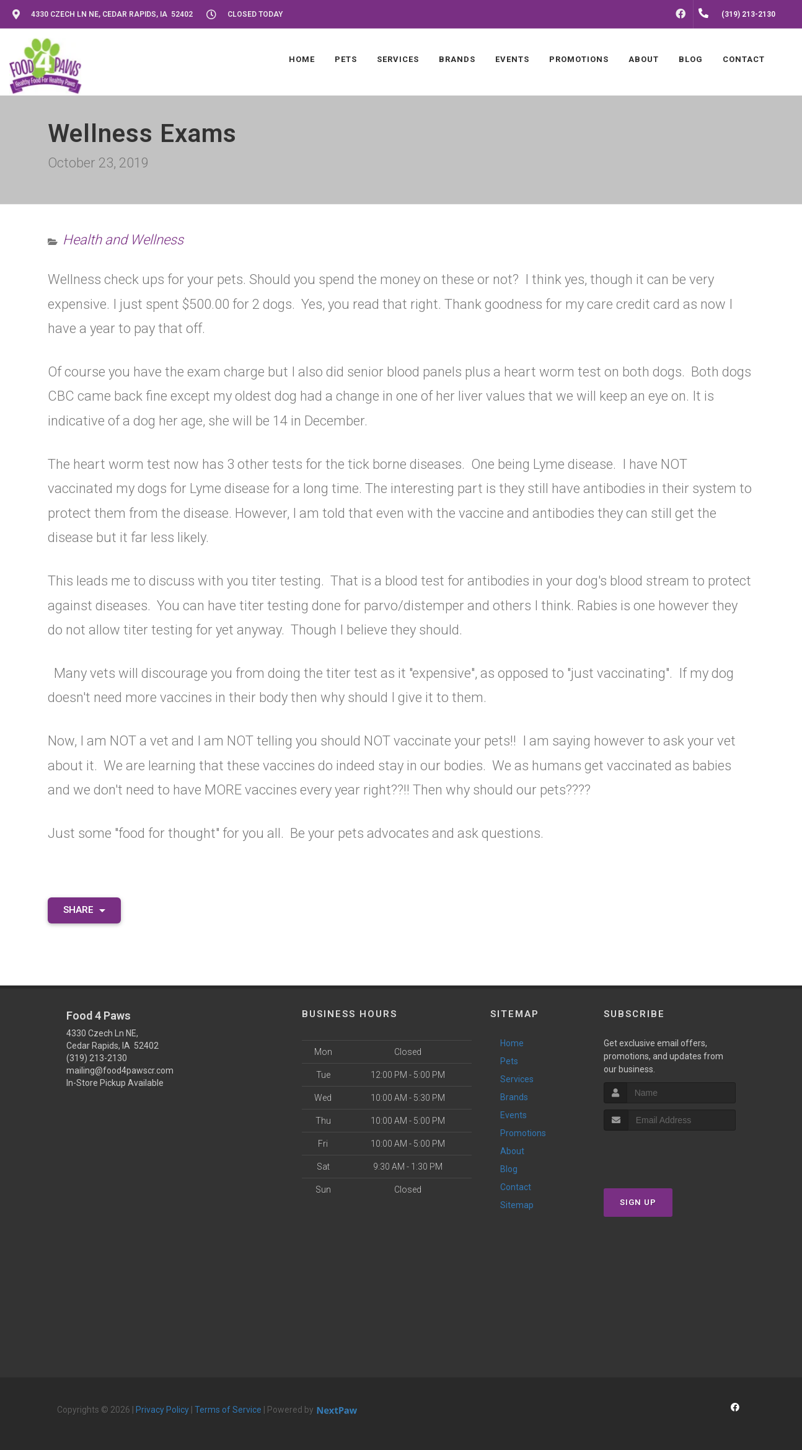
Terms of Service (228, 1410)
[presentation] (670, 1154)
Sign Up (638, 1202)
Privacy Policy (162, 1410)
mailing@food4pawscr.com (120, 1070)
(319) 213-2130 (96, 1058)
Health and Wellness (123, 239)
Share (84, 909)
